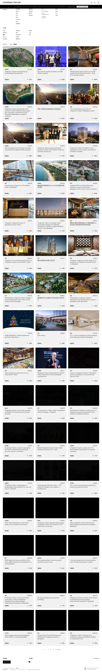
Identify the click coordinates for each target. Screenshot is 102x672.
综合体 (17, 11)
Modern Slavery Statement (34, 669)
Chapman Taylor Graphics (93, 668)
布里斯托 (5, 39)
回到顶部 (96, 658)
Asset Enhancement (45, 14)
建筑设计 (31, 9)
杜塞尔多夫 (18, 34)
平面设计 (31, 15)
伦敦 (4, 30)
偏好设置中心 (5, 669)
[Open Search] (92, 3)
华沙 (30, 34)
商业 (17, 13)
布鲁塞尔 (18, 30)
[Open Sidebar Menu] (98, 2)
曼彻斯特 (18, 39)
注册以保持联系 (7, 662)
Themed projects (44, 17)
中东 (56, 13)
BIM (43, 9)
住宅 (17, 15)
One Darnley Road (91, 669)
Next (59, 649)
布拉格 (30, 30)
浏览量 (15, 44)
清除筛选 (5, 9)
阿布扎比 (5, 32)
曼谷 (4, 34)
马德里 (17, 36)
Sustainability (45, 11)
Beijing (4, 36)
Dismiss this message (82, 6)
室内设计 (31, 11)
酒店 (17, 21)
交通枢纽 (18, 23)
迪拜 (17, 32)
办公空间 (18, 19)
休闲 (17, 17)
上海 (30, 32)
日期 (11, 44)
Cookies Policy (72, 6)
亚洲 (56, 11)
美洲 (56, 15)
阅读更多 (7, 79)
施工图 (30, 13)
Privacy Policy (22, 669)
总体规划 (18, 9)
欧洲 (56, 9)
